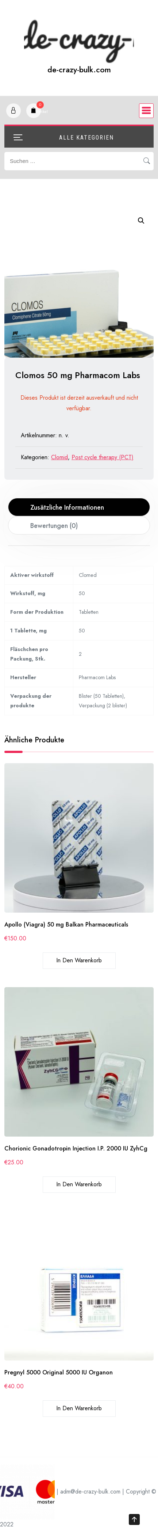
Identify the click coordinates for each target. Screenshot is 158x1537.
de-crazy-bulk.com (79, 69)
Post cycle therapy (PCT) (103, 457)
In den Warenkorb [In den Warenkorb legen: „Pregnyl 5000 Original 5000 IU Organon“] (79, 1408)
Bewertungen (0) (54, 525)
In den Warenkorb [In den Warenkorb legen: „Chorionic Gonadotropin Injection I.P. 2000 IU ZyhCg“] (79, 1184)
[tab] (79, 507)
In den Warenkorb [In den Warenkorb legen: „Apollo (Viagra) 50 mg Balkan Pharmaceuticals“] (79, 960)
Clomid (59, 457)
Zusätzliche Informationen (67, 507)
